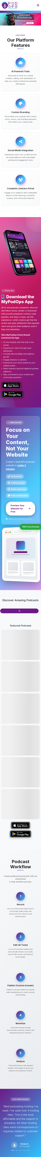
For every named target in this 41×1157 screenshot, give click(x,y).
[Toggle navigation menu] (38, 5)
